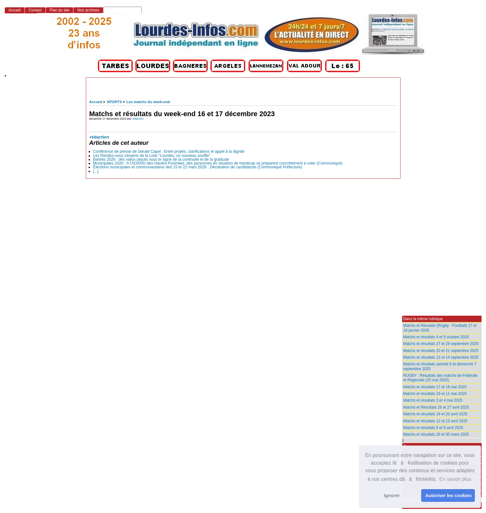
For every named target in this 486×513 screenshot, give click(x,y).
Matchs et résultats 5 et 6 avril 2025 (433, 427)
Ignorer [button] (392, 495)
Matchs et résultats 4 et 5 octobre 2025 (436, 337)
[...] (96, 171)
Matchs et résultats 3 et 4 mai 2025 (432, 400)
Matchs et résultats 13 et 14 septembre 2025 (441, 357)
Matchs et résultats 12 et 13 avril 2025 (435, 421)
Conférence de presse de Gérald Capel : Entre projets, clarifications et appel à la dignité (168, 151)
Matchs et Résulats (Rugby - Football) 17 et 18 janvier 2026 (440, 327)
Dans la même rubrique (423, 319)
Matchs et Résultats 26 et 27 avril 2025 (436, 407)
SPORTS (114, 102)
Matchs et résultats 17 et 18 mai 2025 (435, 387)
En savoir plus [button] (455, 479)
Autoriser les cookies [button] (448, 495)
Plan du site (59, 10)
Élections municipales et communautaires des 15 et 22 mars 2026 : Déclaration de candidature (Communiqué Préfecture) (197, 167)
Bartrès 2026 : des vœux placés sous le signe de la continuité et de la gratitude (161, 159)
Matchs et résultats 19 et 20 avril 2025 (435, 414)
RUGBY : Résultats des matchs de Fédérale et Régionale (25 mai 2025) (440, 377)
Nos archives (88, 10)
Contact (35, 10)
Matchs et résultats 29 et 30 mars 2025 (436, 434)
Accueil (95, 102)
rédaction (138, 118)
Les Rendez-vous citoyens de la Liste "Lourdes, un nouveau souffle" (151, 155)
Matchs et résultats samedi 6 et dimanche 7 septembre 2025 (440, 366)
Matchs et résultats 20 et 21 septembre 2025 (441, 350)
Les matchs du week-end (148, 102)
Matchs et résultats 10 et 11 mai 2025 (435, 393)
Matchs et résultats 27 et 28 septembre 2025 (441, 343)
